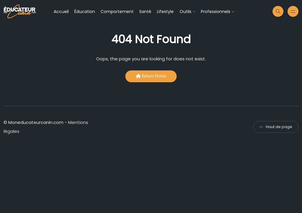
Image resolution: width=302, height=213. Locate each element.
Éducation (84, 11)
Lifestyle (165, 11)
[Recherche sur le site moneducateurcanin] (278, 11)
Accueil (61, 11)
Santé (145, 11)
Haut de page (276, 127)
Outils (185, 11)
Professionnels (215, 11)
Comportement (117, 11)
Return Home (151, 76)
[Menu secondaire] (293, 11)
